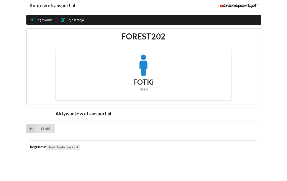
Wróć (38, 128)
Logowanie (41, 20)
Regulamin (38, 147)
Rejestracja (72, 20)
